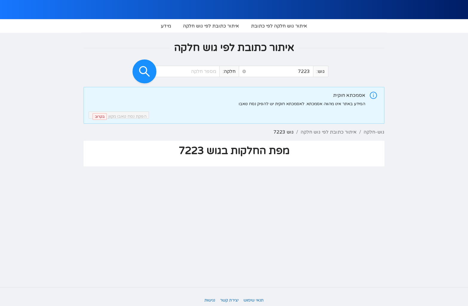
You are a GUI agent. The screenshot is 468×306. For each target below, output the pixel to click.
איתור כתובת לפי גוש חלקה (329, 132)
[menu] (234, 26)
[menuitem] (279, 26)
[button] (244, 71)
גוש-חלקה (374, 132)
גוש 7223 (283, 132)
